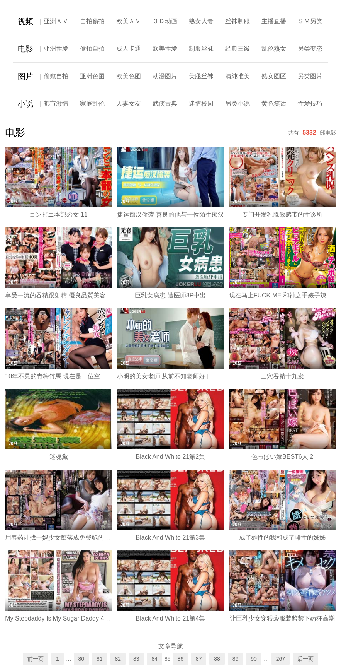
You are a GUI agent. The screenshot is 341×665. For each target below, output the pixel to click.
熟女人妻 (201, 21)
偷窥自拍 (56, 76)
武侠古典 (165, 103)
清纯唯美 (237, 76)
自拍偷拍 (92, 21)
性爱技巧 (310, 103)
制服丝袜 (201, 48)
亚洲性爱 (56, 48)
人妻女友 (128, 103)
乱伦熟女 (273, 48)
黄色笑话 (273, 103)
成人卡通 (128, 48)
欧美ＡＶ (128, 21)
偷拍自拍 (92, 48)
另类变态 (310, 48)
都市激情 (56, 103)
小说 (25, 103)
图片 (25, 76)
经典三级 (237, 48)
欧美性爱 (165, 48)
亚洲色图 (92, 76)
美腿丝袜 (201, 76)
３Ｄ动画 (165, 21)
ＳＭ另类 (310, 21)
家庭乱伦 (92, 103)
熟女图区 (273, 76)
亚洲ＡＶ (56, 21)
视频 (25, 21)
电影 (25, 48)
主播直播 (273, 21)
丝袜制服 (237, 21)
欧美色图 (128, 76)
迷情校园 (201, 103)
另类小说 (237, 103)
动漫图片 (165, 76)
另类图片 (310, 76)
